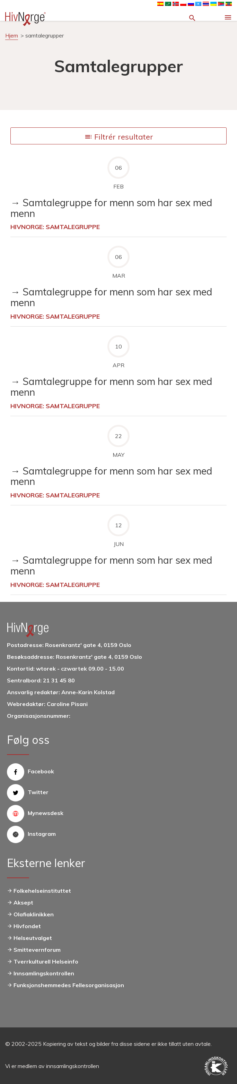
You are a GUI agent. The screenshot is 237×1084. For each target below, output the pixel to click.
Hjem (11, 35)
